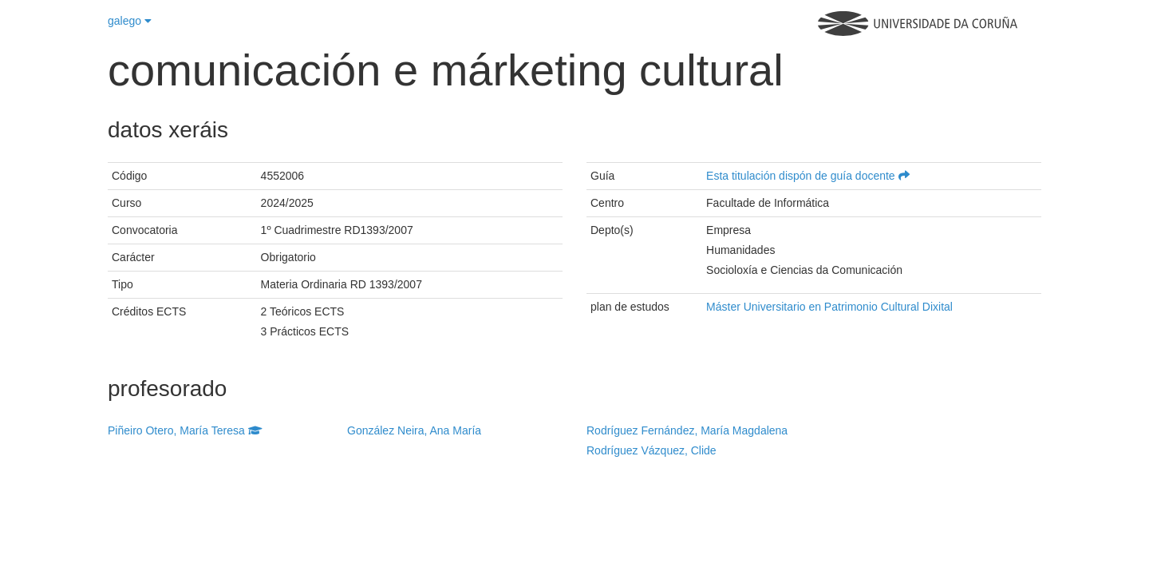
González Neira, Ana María (414, 430)
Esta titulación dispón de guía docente (808, 175)
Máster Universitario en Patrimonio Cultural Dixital (829, 306)
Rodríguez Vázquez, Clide (651, 450)
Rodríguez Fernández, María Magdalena (687, 430)
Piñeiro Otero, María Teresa (185, 430)
